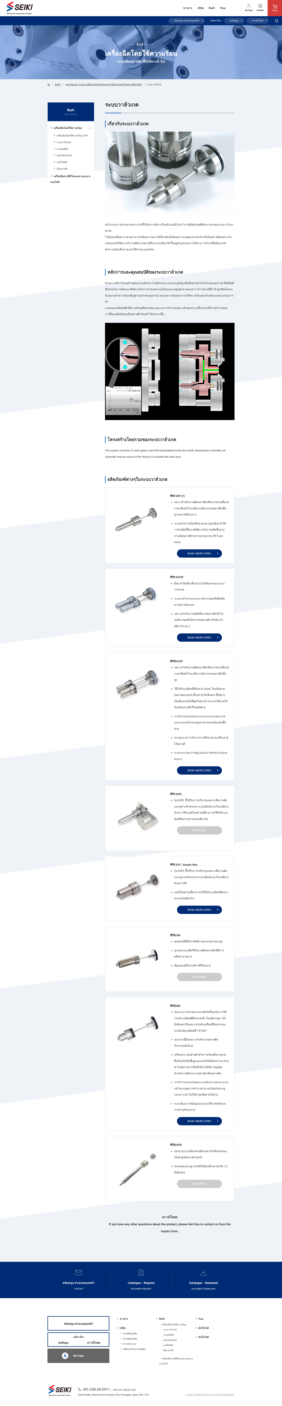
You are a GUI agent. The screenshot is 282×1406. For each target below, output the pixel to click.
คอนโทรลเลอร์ (64, 155)
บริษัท (200, 8)
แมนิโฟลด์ (62, 162)
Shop (275, 8)
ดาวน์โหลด (257, 20)
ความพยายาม (129, 1344)
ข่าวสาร (187, 8)
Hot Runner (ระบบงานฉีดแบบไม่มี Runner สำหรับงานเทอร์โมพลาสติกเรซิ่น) (104, 84)
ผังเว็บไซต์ (203, 1328)
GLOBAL (260, 8)
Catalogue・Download (203, 1280)
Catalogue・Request (141, 1280)
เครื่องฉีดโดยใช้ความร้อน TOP (72, 135)
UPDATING (199, 830)
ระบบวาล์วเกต (64, 142)
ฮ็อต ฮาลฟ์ (62, 168)
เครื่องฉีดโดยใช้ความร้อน (68, 128)
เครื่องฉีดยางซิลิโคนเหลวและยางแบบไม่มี (70, 179)
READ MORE (199, 553)
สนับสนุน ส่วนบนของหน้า (187, 20)
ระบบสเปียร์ (62, 149)
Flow (223, 8)
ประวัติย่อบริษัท (130, 1333)
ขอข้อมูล (234, 20)
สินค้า (212, 8)
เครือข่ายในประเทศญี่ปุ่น (134, 1349)
